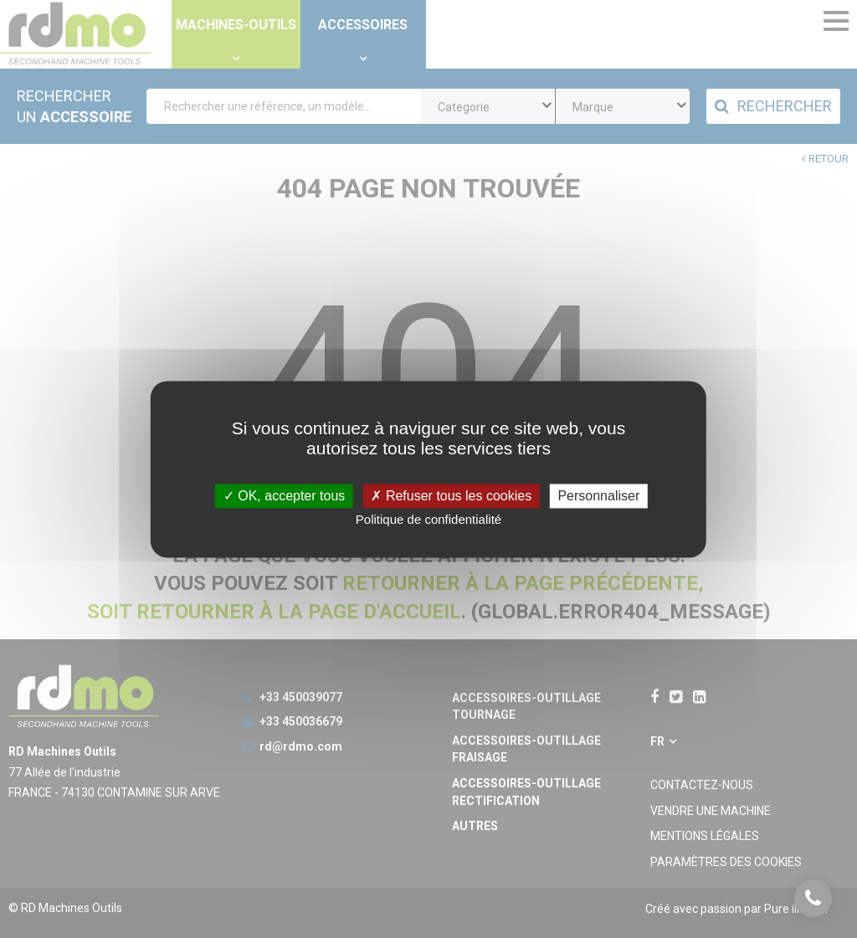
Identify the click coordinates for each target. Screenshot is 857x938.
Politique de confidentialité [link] (428, 519)
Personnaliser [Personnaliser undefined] (598, 496)
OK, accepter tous (284, 496)
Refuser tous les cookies (451, 496)
